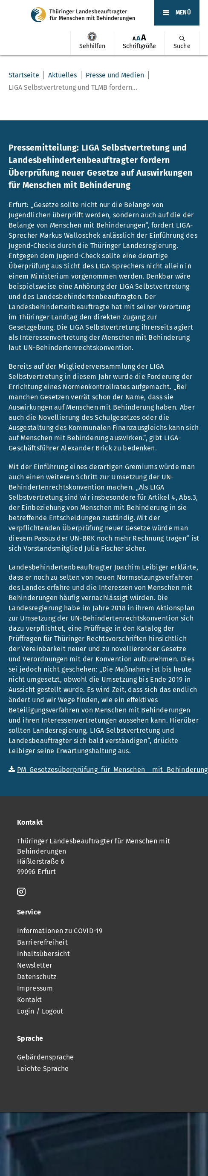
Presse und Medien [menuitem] (115, 75)
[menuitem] (92, 43)
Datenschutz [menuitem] (37, 977)
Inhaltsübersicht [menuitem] (43, 954)
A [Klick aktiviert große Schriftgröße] (143, 38)
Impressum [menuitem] (35, 988)
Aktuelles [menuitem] (62, 75)
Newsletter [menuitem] (34, 965)
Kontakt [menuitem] (29, 1000)
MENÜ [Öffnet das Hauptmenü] (183, 12)
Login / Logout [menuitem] (40, 1011)
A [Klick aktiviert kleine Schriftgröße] (134, 38)
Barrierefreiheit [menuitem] (42, 942)
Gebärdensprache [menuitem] (45, 1057)
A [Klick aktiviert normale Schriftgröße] (138, 38)
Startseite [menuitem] (24, 75)
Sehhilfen (92, 36)
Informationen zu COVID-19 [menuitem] (59, 931)
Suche (182, 46)
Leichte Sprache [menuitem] (43, 1069)
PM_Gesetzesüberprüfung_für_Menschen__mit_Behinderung (112, 770)
